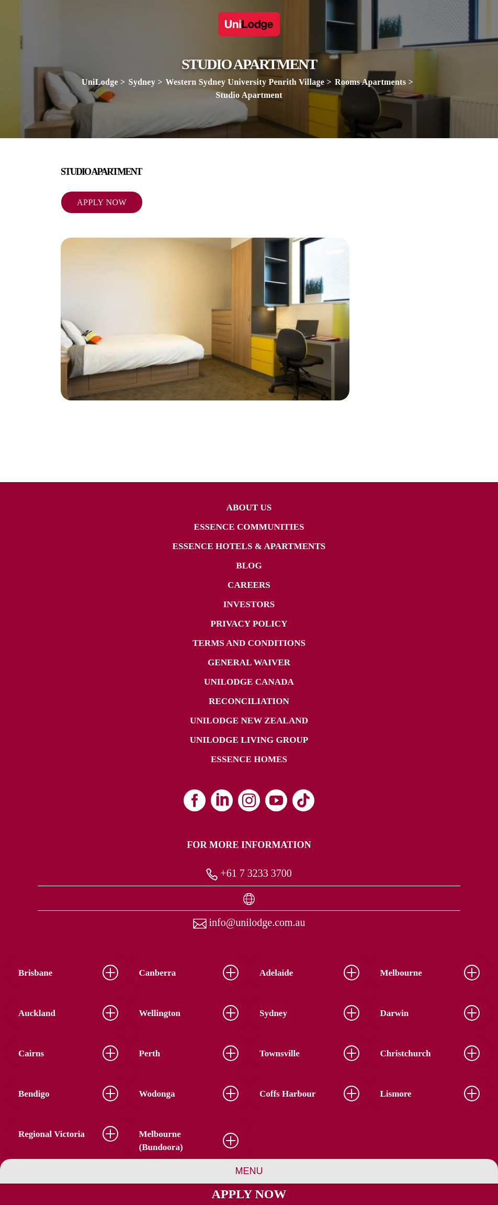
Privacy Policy (248, 624)
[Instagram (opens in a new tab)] (249, 800)
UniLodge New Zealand (249, 721)
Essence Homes (249, 759)
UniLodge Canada (249, 682)
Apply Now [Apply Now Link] (249, 1194)
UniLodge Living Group (249, 740)
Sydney (142, 81)
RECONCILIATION (249, 701)
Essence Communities (249, 527)
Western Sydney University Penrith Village (245, 81)
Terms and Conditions (249, 643)
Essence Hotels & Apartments (249, 546)
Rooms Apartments (370, 81)
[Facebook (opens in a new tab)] (195, 800)
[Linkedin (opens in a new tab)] (222, 800)
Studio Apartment (249, 95)
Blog (249, 566)
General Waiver (249, 662)
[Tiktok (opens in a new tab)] (303, 800)
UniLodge (100, 81)
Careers (249, 585)
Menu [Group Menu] (249, 1171)
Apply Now (102, 202)
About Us (249, 507)
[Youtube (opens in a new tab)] (276, 800)
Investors (249, 604)
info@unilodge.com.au (249, 923)
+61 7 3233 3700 (248, 873)
